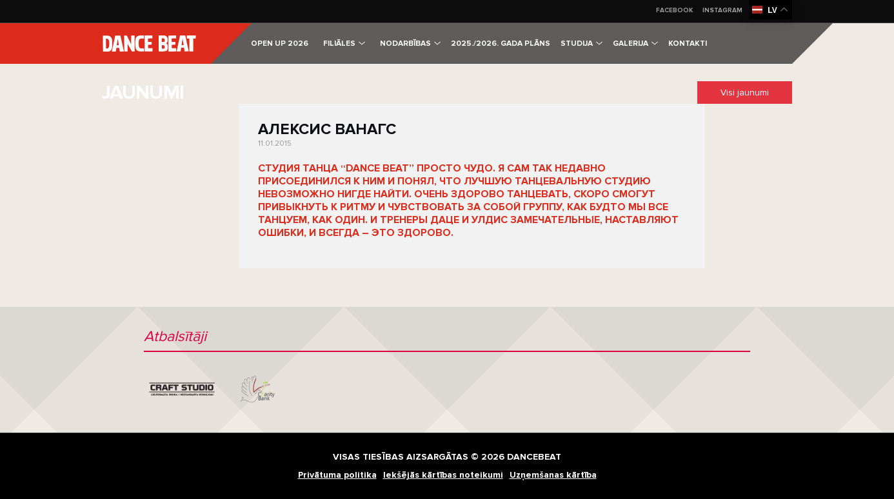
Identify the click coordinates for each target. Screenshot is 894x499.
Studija (581, 43)
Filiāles (344, 43)
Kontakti (687, 43)
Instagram (722, 10)
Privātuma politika (337, 474)
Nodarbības (410, 43)
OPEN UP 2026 (279, 43)
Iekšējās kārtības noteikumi (443, 474)
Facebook (674, 10)
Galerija (635, 43)
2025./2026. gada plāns (500, 43)
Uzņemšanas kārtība (553, 474)
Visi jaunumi (744, 92)
